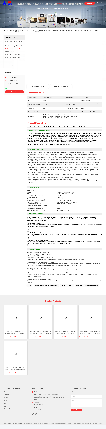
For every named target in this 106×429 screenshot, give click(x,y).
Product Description (61, 86)
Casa (47, 3)
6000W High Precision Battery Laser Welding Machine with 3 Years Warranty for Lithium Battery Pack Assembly (15, 332)
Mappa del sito (18, 423)
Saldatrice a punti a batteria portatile (46, 285)
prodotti (60, 3)
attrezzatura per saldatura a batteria (87, 285)
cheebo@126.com (12, 80)
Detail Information (38, 86)
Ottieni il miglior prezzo (80, 79)
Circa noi (53, 3)
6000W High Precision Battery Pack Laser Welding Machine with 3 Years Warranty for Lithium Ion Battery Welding (40, 332)
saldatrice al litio (66, 285)
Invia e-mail (76, 410)
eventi (72, 3)
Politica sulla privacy (9, 423)
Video (66, 3)
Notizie (6, 403)
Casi (5, 406)
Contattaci (79, 3)
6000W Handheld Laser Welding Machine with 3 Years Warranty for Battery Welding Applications (90, 332)
